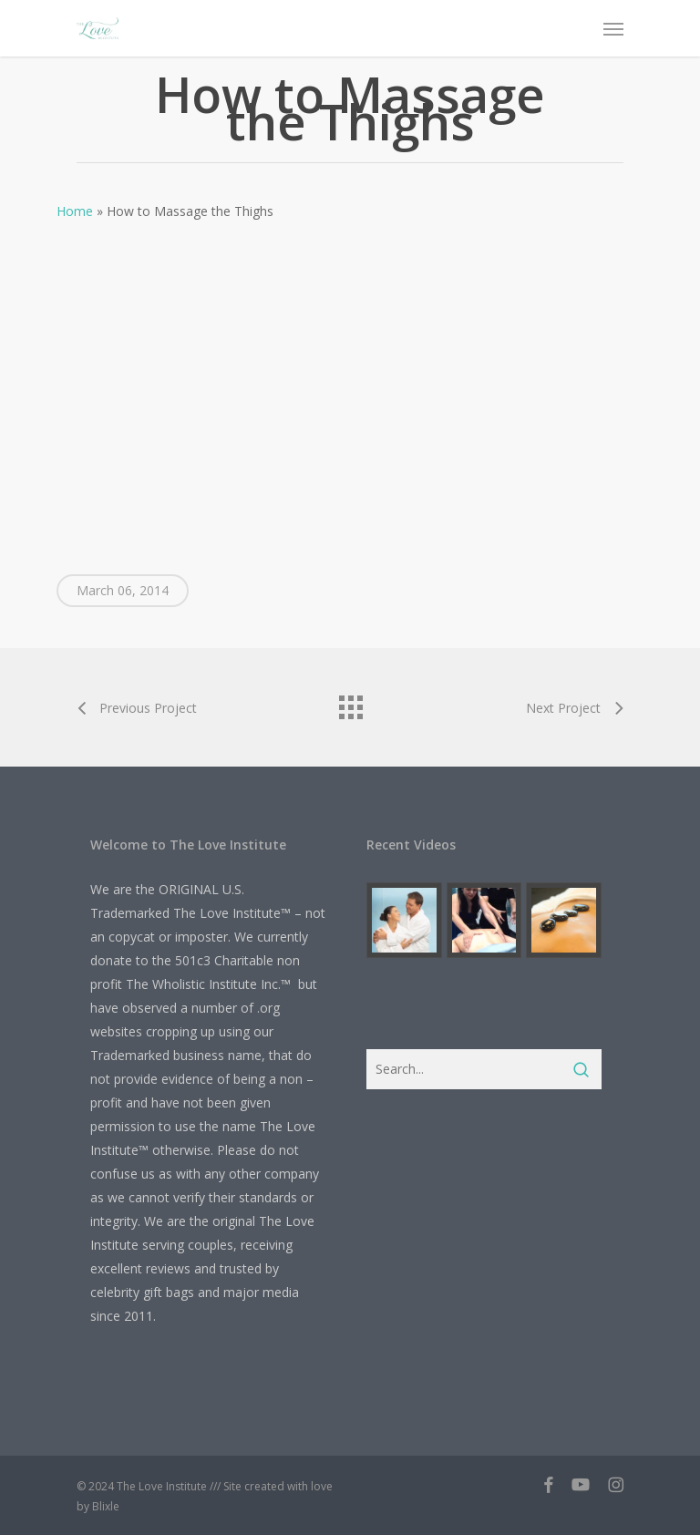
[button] (613, 28)
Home (75, 211)
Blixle (105, 1506)
